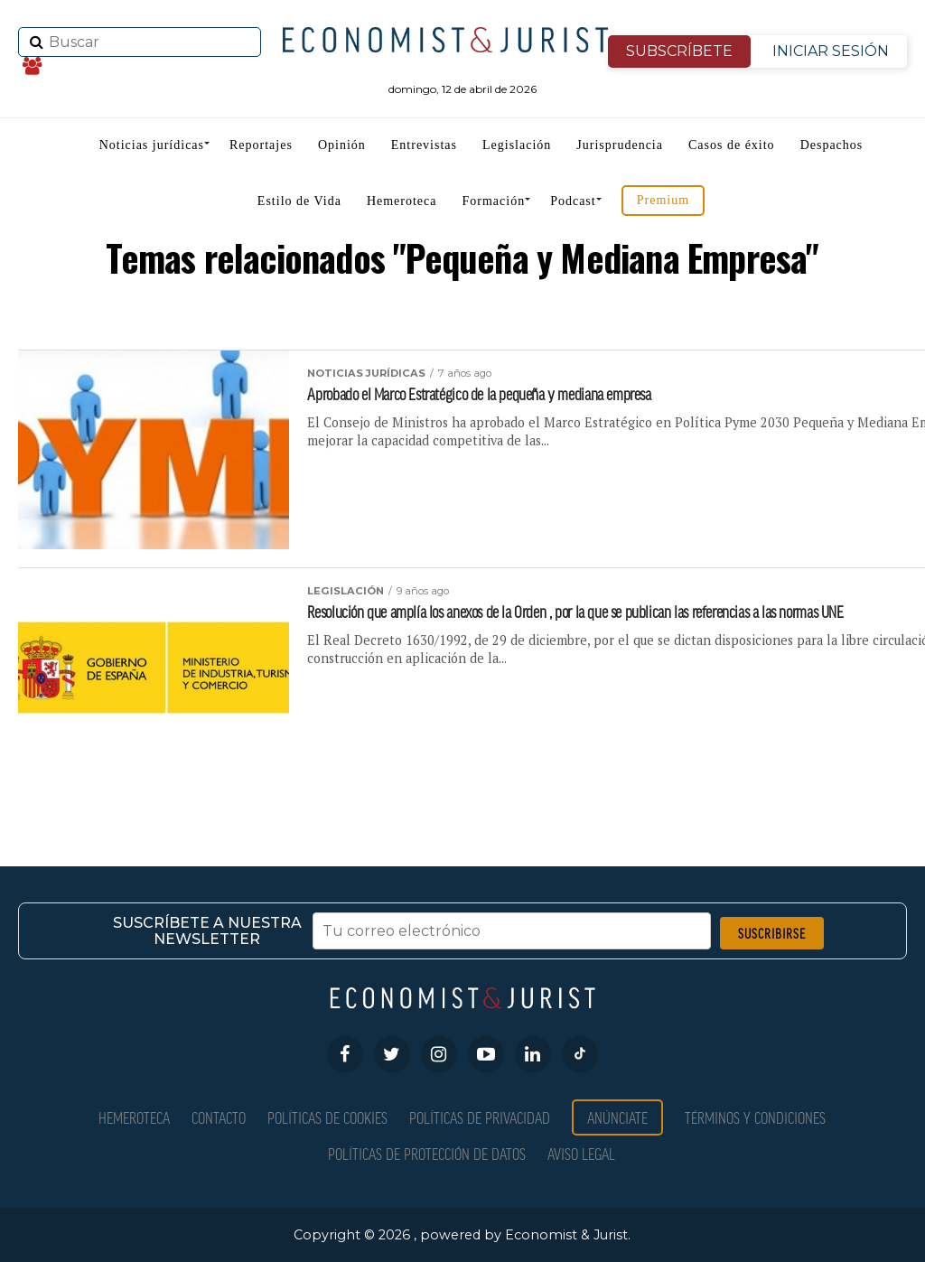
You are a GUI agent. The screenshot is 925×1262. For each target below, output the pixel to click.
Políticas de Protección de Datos (427, 1153)
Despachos (832, 145)
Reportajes (261, 145)
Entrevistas (424, 145)
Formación (494, 201)
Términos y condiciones (755, 1117)
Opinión (342, 145)
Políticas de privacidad (479, 1117)
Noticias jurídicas (151, 145)
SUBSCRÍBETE (679, 51)
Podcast (573, 201)
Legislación (516, 145)
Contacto (219, 1117)
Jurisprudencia (619, 145)
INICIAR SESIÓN (830, 51)
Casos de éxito (731, 145)
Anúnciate (617, 1117)
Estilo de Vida (299, 201)
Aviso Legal (581, 1153)
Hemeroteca (402, 201)
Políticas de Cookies (327, 1117)
